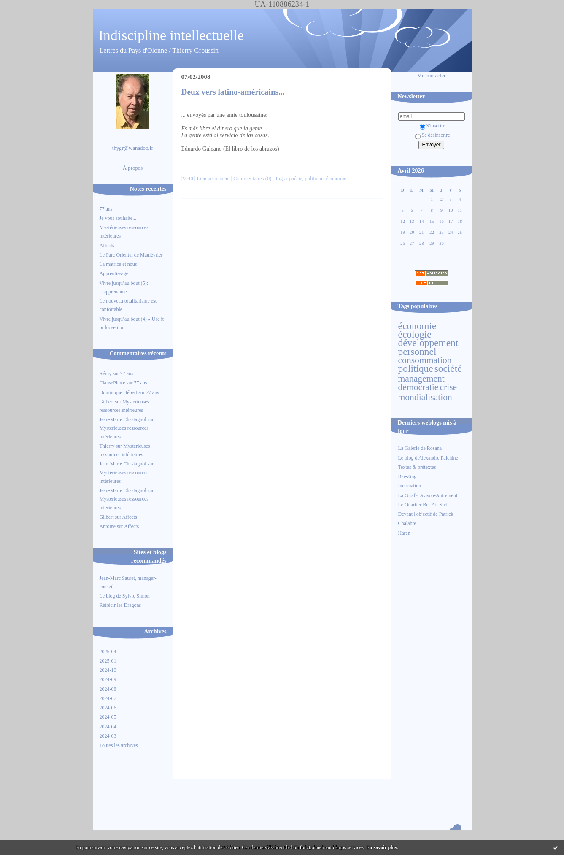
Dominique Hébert (119, 392)
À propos (133, 168)
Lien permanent (213, 178)
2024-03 (108, 736)
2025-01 (108, 661)
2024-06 (108, 708)
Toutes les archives (119, 745)
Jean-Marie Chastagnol (123, 419)
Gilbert (107, 402)
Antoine (108, 526)
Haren (404, 533)
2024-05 (108, 717)
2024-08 (108, 689)
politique (415, 368)
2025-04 (108, 652)
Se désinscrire (432, 135)
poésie (295, 178)
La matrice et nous (118, 264)
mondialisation (425, 397)
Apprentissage (114, 273)
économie (417, 325)
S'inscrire (432, 126)
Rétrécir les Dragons (120, 605)
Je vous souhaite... (118, 218)
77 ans (106, 209)
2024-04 (108, 727)
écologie (415, 334)
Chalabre (407, 523)
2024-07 (108, 698)
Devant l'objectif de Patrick (425, 514)
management (421, 378)
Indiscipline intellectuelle (171, 35)
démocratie (418, 387)
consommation (425, 360)
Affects (107, 246)
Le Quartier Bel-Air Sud (423, 505)
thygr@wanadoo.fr (132, 148)
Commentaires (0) (252, 178)
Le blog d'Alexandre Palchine (428, 458)
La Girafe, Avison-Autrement (428, 495)
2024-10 (108, 670)
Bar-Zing (407, 476)
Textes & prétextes (417, 467)
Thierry (107, 446)
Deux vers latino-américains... (233, 91)
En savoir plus (381, 847)
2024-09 (108, 679)
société (448, 368)
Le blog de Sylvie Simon (125, 596)
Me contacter (431, 75)
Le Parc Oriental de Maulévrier (132, 255)
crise (448, 387)
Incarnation (409, 486)
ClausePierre (112, 383)
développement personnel (428, 347)
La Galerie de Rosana (420, 448)
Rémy (106, 373)
